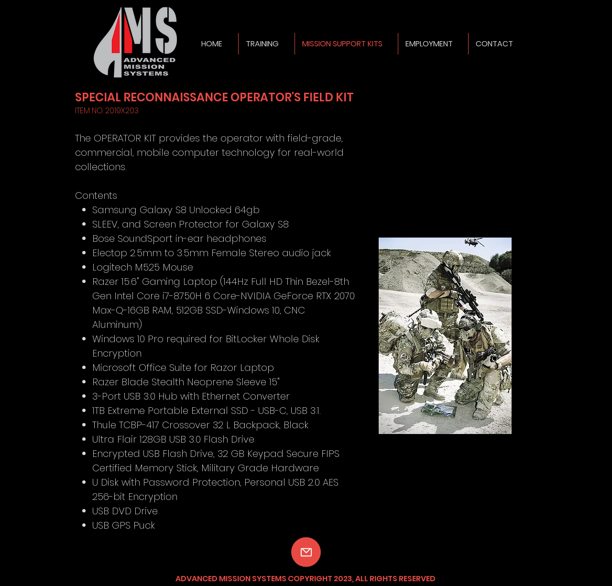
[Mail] (306, 552)
